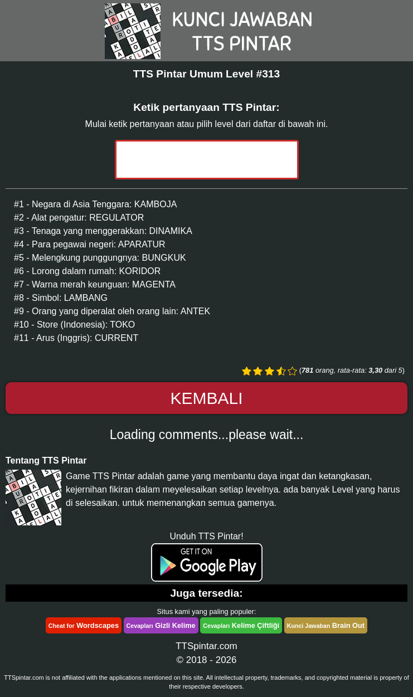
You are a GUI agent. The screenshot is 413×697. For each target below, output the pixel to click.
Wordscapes (83, 625)
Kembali (206, 398)
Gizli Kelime (161, 625)
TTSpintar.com (206, 646)
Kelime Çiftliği (241, 625)
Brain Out (326, 625)
